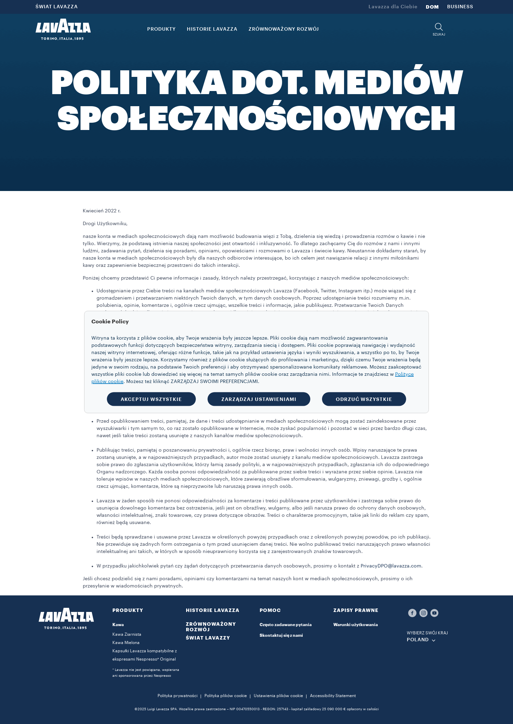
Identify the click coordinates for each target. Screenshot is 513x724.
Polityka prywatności (178, 696)
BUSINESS (460, 6)
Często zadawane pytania (286, 625)
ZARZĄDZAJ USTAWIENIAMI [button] (258, 399)
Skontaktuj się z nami (281, 635)
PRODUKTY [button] (161, 29)
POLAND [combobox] (418, 639)
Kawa (118, 625)
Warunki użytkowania (355, 625)
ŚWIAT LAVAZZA (57, 6)
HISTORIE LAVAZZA (213, 610)
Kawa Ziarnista (126, 634)
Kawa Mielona (126, 643)
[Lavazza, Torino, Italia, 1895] (63, 29)
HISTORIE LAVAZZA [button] (212, 29)
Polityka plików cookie (225, 696)
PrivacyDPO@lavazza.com (391, 566)
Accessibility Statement (333, 696)
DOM (432, 6)
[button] (439, 29)
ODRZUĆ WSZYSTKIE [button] (364, 399)
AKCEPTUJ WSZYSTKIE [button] (151, 399)
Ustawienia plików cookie (278, 696)
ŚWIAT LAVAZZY (208, 637)
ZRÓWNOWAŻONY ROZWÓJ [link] (284, 29)
